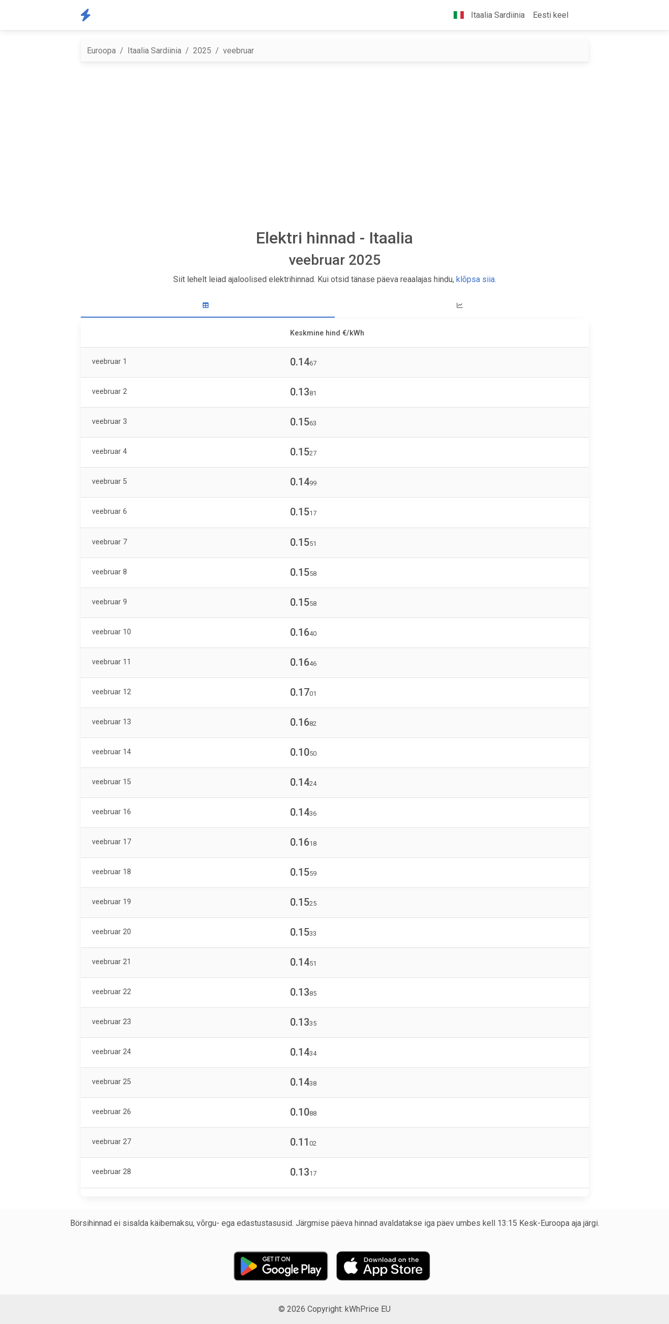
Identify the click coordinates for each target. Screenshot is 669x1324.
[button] (580, 15)
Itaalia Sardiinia (154, 50)
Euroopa (101, 50)
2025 (202, 50)
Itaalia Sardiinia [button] (485, 15)
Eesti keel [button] (550, 15)
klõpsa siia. (476, 279)
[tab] (208, 306)
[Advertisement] (335, 145)
